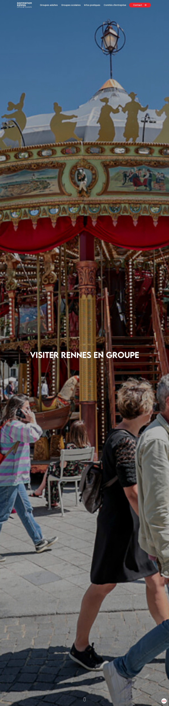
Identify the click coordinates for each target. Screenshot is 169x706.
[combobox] (164, 701)
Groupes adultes (49, 5)
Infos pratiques (92, 5)
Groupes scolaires (71, 5)
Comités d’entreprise (115, 5)
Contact (137, 5)
